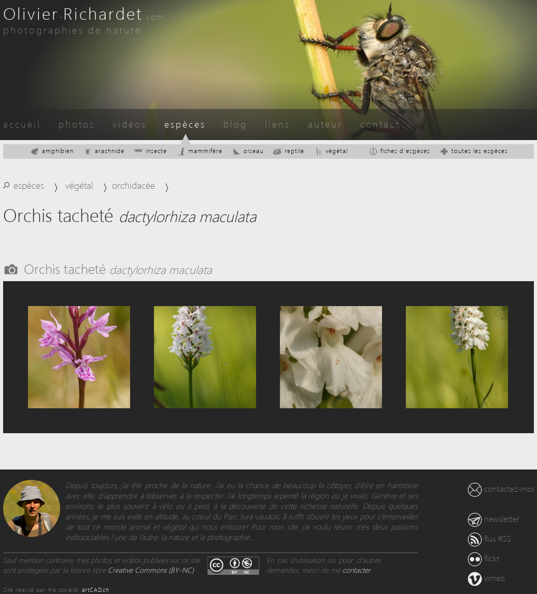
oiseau (247, 151)
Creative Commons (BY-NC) (151, 570)
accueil (22, 123)
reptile (288, 151)
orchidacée (133, 184)
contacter (357, 570)
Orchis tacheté (118, 268)
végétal (331, 151)
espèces (185, 123)
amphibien (52, 151)
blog (235, 123)
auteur (325, 123)
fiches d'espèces (399, 151)
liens (277, 123)
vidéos (129, 123)
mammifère (199, 151)
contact (380, 123)
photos (77, 123)
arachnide (103, 151)
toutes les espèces (474, 151)
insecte (150, 151)
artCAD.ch (95, 589)
